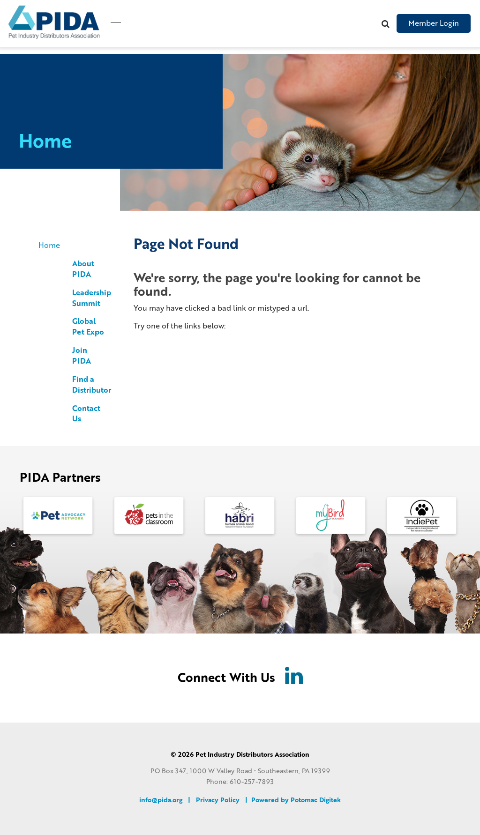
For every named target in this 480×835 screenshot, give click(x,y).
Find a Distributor (91, 384)
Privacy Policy (218, 800)
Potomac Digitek (316, 800)
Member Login (433, 22)
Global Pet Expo (88, 326)
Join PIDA (81, 355)
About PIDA (83, 268)
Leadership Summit (91, 297)
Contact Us (86, 413)
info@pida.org (160, 800)
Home (49, 244)
